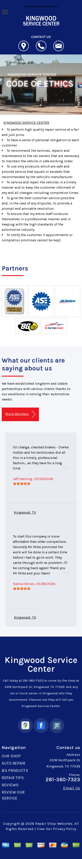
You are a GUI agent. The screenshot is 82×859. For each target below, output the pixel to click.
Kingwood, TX (25, 512)
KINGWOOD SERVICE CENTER (32, 74)
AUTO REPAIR (13, 763)
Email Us (71, 788)
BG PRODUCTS (15, 770)
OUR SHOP (11, 756)
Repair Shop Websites (54, 823)
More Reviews (20, 414)
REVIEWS (10, 785)
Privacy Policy (64, 829)
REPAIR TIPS (13, 777)
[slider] (21, 483)
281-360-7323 (33, 680)
